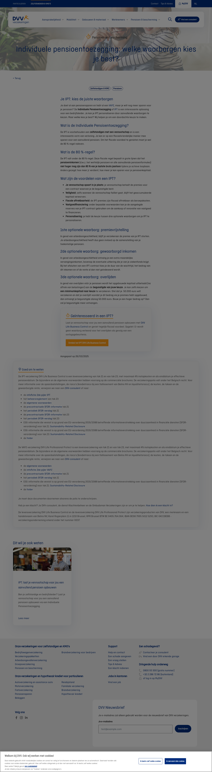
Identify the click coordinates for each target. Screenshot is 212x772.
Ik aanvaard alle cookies (175, 764)
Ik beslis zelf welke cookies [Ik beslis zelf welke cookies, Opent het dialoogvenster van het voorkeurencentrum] (150, 764)
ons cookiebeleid (31, 769)
